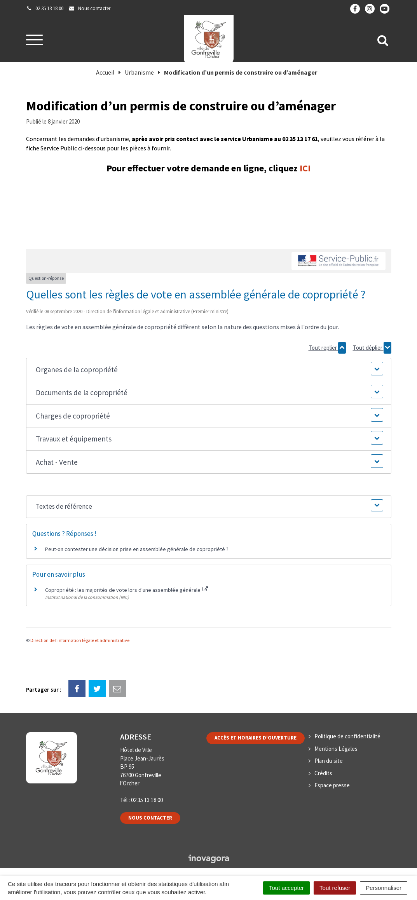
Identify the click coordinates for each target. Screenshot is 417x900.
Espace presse (332, 785)
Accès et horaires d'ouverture (256, 737)
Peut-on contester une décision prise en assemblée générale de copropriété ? (137, 549)
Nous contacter (150, 818)
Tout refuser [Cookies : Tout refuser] (334, 887)
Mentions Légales (336, 748)
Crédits (323, 773)
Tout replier (327, 348)
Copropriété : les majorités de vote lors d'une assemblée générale (126, 589)
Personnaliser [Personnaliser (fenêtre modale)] (383, 887)
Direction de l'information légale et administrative (79, 640)
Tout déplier (372, 348)
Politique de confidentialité (347, 736)
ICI (305, 168)
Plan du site (328, 760)
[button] (208, 369)
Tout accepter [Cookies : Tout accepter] (286, 887)
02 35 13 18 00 (147, 800)
